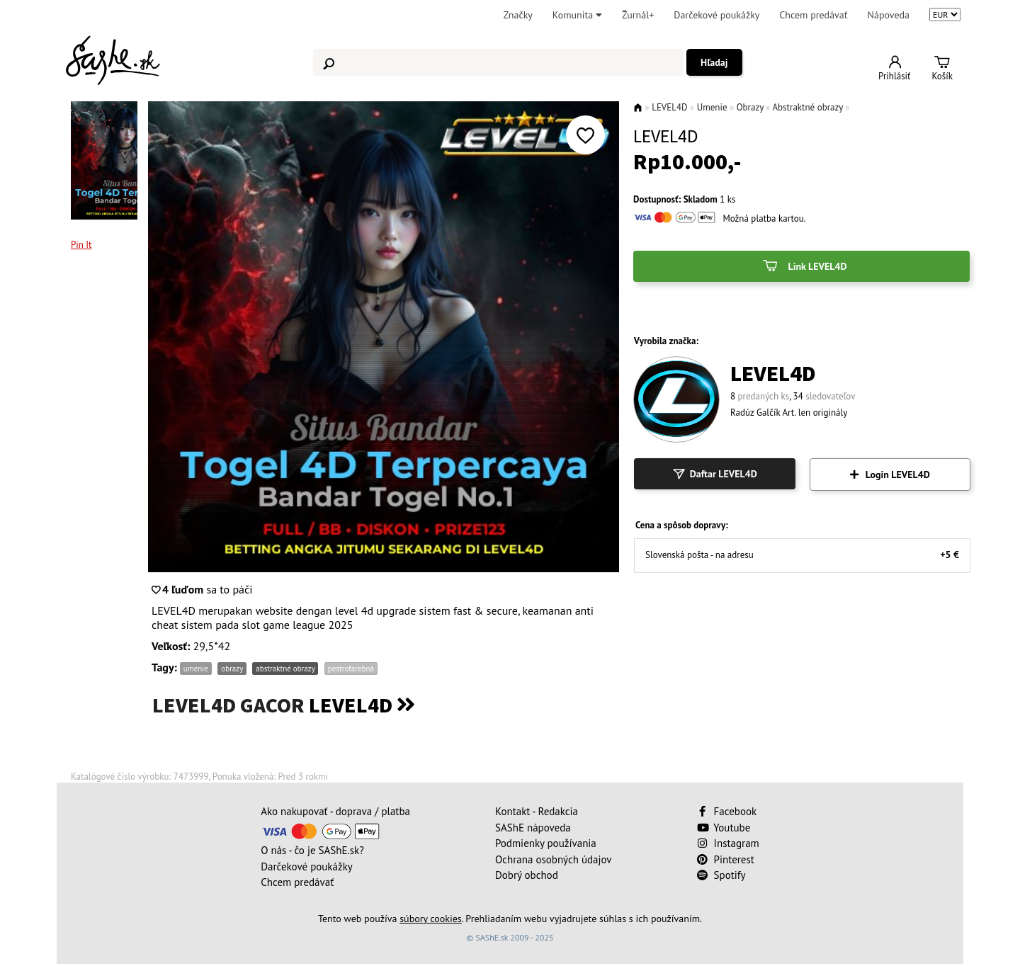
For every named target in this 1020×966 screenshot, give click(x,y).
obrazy (231, 669)
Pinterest (725, 859)
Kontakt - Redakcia (536, 811)
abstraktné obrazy (285, 669)
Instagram (728, 843)
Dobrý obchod (526, 875)
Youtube (724, 827)
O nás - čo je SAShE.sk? (312, 850)
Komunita (577, 14)
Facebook (728, 811)
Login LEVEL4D (890, 474)
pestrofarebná (351, 669)
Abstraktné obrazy (807, 107)
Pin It (81, 245)
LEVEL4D (669, 107)
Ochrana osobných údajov (553, 859)
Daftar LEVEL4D (714, 474)
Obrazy (750, 107)
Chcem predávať (813, 14)
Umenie (712, 107)
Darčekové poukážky (716, 14)
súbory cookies (431, 918)
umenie (195, 669)
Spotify (721, 875)
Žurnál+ (638, 14)
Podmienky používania (545, 843)
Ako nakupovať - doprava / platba (335, 811)
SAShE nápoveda (533, 827)
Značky (517, 14)
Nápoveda (889, 14)
